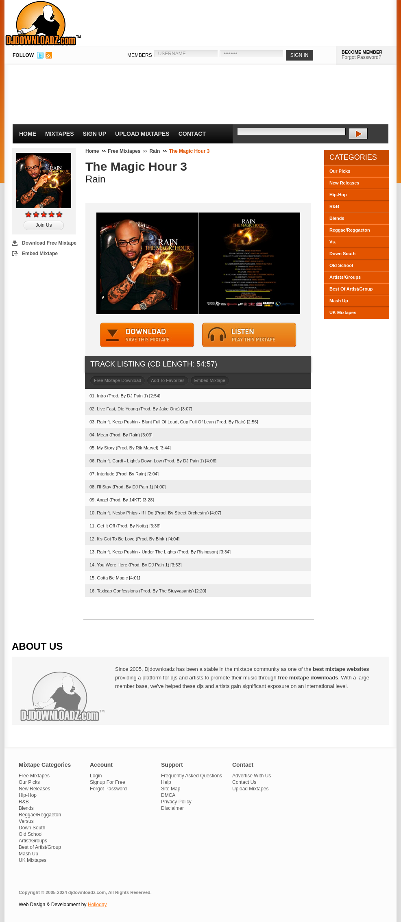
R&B (334, 206)
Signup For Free (107, 782)
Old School (341, 265)
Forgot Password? (361, 57)
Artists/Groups (345, 277)
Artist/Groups (33, 841)
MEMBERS (139, 55)
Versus (26, 821)
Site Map (170, 789)
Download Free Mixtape (49, 243)
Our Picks (339, 171)
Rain (154, 151)
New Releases (344, 182)
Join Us (43, 225)
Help (166, 782)
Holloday (97, 904)
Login (96, 776)
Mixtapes (59, 133)
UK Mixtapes (342, 312)
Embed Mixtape (40, 253)
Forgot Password (108, 789)
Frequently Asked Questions (191, 776)
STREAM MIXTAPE (249, 335)
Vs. (332, 241)
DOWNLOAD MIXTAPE (147, 335)
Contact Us (244, 782)
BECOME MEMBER (362, 52)
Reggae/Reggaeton (349, 230)
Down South (342, 253)
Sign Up (95, 133)
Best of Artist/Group (40, 847)
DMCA (168, 795)
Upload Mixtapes (142, 133)
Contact (192, 133)
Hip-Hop (338, 194)
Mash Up (338, 300)
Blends (336, 218)
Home (27, 133)
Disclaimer (172, 808)
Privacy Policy (176, 802)
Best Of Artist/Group (351, 288)
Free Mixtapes (124, 151)
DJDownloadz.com (43, 23)
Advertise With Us (251, 776)
